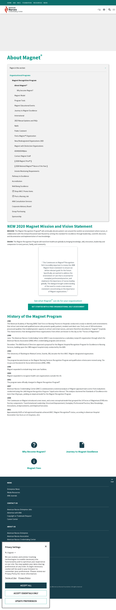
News (46, 3)
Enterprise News (13, 489)
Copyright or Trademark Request (19, 516)
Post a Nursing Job (20, 197)
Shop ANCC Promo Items (22, 192)
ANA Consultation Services (22, 201)
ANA (14, 3)
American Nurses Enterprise (17, 533)
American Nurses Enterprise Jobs (19, 509)
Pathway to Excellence (20, 176)
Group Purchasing (18, 211)
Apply (16, 126)
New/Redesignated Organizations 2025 (29, 141)
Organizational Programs (20, 75)
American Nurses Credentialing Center (21, 539)
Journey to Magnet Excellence (25, 110)
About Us (11, 526)
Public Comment (20, 131)
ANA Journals (12, 496)
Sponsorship (16, 216)
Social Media (13, 553)
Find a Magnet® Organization (25, 136)
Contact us (12, 503)
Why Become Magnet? (34, 451)
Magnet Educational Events (24, 105)
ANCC (19, 3)
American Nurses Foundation (18, 543)
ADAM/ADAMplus (20, 151)
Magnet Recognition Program (24, 80)
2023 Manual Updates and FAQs (26, 121)
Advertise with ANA (14, 513)
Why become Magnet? (25, 90)
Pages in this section (17, 68)
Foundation (27, 3)
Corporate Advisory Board (21, 206)
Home (9, 3)
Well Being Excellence (20, 186)
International (19, 115)
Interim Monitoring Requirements (26, 171)
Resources (37, 3)
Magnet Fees (34, 467)
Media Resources (13, 492)
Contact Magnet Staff (22, 156)
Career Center (12, 519)
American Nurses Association (18, 536)
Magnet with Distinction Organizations (28, 146)
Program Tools (19, 100)
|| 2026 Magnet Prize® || (23, 161)
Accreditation (17, 181)
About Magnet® (20, 85)
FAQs (9, 546)
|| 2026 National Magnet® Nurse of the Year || (31, 166)
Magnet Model (19, 95)
